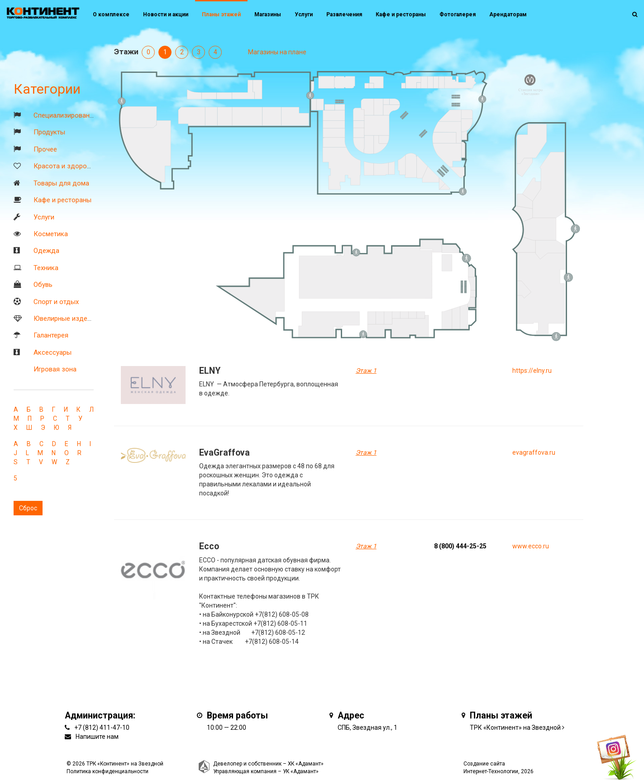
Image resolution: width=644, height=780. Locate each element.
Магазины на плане (277, 52)
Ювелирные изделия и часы (77, 318)
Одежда (46, 251)
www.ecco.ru (530, 546)
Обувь (42, 285)
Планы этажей (221, 14)
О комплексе (111, 14)
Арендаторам (508, 14)
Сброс (28, 508)
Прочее (45, 149)
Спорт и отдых (56, 302)
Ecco (209, 546)
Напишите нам (97, 736)
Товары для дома (61, 183)
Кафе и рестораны (62, 200)
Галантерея (50, 335)
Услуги (43, 217)
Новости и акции (165, 14)
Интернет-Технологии (490, 771)
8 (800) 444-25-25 (460, 546)
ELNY (209, 371)
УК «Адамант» (301, 771)
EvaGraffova (224, 452)
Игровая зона (54, 369)
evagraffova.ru (533, 452)
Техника (45, 268)
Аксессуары (52, 352)
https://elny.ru (532, 370)
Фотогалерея (457, 14)
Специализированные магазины (83, 115)
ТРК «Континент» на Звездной (515, 727)
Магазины (267, 14)
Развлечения (344, 14)
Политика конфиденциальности (107, 771)
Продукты (49, 132)
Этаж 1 (366, 370)
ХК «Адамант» (306, 764)
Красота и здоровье (65, 166)
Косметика (50, 234)
